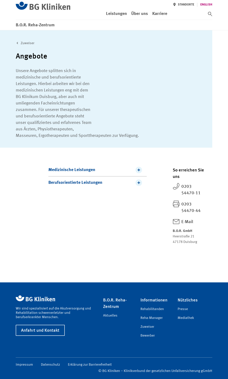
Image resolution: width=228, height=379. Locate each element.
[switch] (210, 14)
